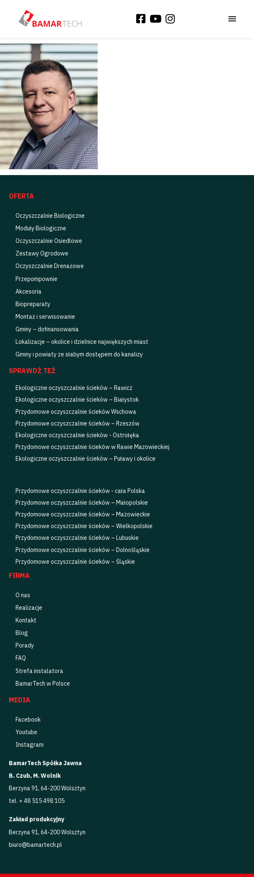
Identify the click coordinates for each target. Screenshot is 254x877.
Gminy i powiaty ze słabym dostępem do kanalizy (79, 354)
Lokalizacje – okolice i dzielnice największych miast (82, 342)
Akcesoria (28, 291)
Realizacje (29, 607)
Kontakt (26, 620)
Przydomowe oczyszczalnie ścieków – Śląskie (75, 561)
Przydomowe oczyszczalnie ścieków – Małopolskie (82, 502)
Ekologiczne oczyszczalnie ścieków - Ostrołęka (77, 435)
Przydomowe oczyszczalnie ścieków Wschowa (76, 411)
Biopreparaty (33, 304)
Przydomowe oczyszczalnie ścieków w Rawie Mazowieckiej (92, 447)
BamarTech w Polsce (43, 683)
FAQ (21, 658)
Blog (22, 633)
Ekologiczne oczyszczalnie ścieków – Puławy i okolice (86, 458)
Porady (25, 645)
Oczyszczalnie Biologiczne (50, 215)
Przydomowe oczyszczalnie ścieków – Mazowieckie (83, 514)
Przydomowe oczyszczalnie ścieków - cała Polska (80, 491)
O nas (23, 595)
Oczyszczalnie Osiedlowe (49, 241)
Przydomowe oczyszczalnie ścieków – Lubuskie (77, 538)
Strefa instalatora (39, 671)
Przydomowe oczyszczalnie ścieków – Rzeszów (78, 423)
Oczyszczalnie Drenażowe (50, 266)
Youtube (26, 732)
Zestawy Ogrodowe (42, 253)
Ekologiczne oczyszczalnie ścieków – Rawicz (74, 388)
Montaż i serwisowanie (45, 316)
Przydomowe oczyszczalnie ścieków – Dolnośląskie (83, 550)
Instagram (30, 744)
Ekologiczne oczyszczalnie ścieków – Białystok (77, 399)
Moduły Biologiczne (41, 228)
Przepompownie (36, 279)
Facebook (28, 719)
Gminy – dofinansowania (47, 329)
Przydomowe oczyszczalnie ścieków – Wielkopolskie (84, 526)
